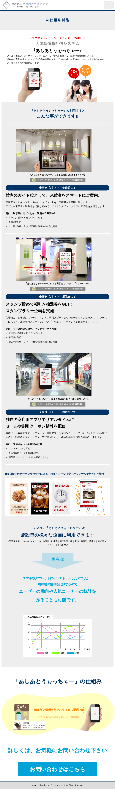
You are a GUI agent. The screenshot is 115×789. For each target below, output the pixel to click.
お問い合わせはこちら (57, 769)
